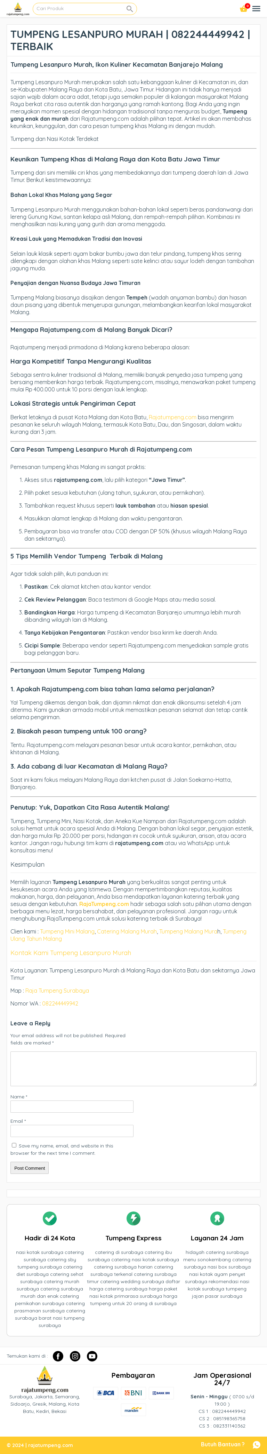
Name (18, 1097)
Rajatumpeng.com (172, 417)
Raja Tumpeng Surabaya (57, 990)
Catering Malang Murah (127, 931)
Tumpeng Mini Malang (67, 931)
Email (18, 1121)
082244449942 (60, 1003)
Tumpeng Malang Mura (188, 931)
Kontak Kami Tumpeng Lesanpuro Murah (70, 953)
